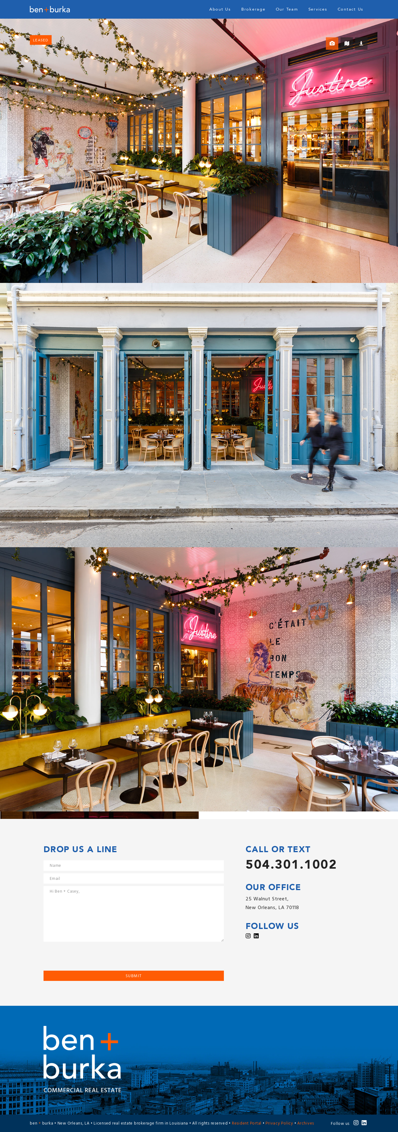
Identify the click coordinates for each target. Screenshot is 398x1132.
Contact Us (351, 9)
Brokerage (253, 9)
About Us (220, 9)
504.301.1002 (291, 864)
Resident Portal (246, 1123)
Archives (305, 1123)
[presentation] (91, 958)
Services (317, 9)
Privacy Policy (279, 1123)
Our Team (287, 9)
